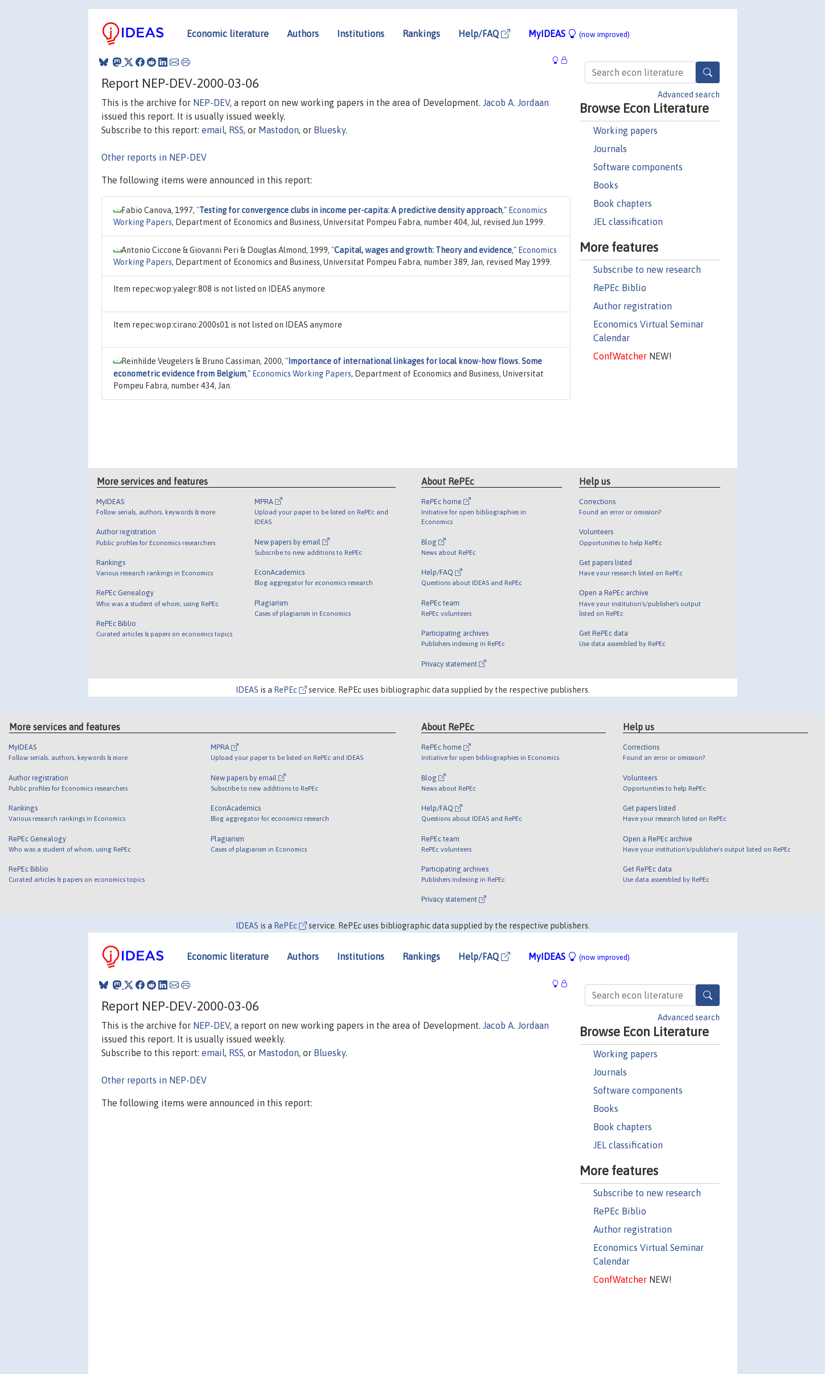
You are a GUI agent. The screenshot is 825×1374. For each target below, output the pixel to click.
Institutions (360, 33)
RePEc (290, 689)
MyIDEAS (579, 33)
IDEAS (247, 689)
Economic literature (228, 33)
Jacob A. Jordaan (516, 102)
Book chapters (622, 203)
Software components (638, 167)
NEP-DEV (211, 102)
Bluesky (330, 130)
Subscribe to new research (647, 269)
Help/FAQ (484, 33)
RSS (236, 130)
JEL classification (628, 221)
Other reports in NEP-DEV (154, 157)
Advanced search (689, 94)
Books (605, 185)
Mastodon (278, 130)
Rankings (421, 33)
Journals (610, 149)
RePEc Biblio (619, 288)
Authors (303, 33)
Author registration (632, 306)
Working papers (625, 130)
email (213, 130)
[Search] (708, 72)
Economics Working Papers (301, 373)
